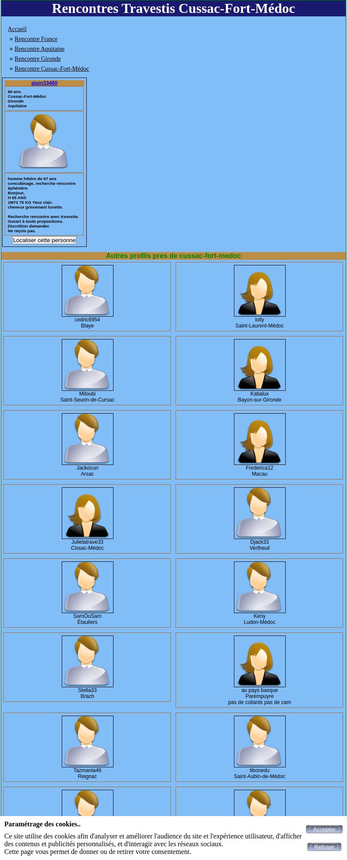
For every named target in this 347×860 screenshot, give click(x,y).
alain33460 (44, 83)
